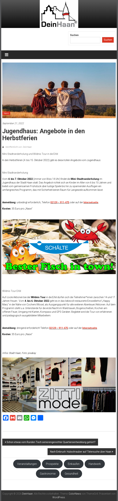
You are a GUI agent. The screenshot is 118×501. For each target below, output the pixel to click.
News (6, 113)
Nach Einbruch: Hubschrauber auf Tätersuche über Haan (80, 451)
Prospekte (52, 464)
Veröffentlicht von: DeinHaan (18, 147)
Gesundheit (71, 473)
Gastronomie (48, 473)
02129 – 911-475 (59, 202)
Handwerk (95, 464)
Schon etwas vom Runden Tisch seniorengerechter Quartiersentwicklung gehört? (51, 442)
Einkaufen (73, 464)
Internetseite (90, 202)
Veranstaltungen (27, 464)
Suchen (74, 35)
